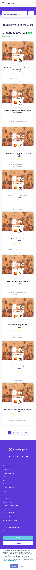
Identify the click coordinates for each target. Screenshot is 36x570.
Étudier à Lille (7, 491)
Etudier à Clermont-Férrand (11, 505)
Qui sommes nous (8, 531)
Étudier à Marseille (8, 487)
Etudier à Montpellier (9, 513)
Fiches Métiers (7, 469)
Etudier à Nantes (8, 509)
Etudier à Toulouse (8, 502)
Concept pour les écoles (10, 520)
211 (26, 433)
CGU (24, 559)
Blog (4, 480)
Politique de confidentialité (9, 560)
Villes (4, 477)
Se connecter (18, 543)
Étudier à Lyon (7, 498)
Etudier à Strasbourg (9, 516)
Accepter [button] (14, 566)
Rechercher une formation (11, 466)
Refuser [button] (22, 566)
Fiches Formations (8, 473)
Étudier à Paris (7, 484)
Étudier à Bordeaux (8, 495)
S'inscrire (18, 537)
